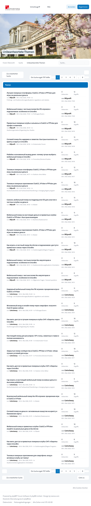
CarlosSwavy (13, 294)
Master (35, 204)
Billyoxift (12, 97)
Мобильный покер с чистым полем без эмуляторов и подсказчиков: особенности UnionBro (28, 276)
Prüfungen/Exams (38, 114)
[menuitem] (34, 7)
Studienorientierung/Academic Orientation (46, 265)
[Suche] (82, 63)
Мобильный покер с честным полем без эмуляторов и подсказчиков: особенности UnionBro (29, 261)
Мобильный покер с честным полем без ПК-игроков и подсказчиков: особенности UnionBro (28, 110)
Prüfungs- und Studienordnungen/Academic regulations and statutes (28, 100)
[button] (87, 77)
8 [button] (82, 77)
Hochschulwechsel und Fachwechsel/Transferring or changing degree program (31, 190)
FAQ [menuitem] (47, 7)
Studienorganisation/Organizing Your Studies (20, 130)
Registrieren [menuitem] (83, 7)
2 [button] (61, 77)
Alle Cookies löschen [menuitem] (79, 487)
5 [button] (74, 77)
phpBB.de (27, 498)
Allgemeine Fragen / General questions (45, 280)
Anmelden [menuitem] (71, 7)
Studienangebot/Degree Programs (43, 250)
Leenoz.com (55, 496)
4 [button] (70, 77)
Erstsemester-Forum (39, 144)
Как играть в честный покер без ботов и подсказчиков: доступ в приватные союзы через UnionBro (32, 246)
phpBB (14, 496)
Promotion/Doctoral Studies (42, 159)
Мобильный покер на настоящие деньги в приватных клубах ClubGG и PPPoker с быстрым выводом (31, 216)
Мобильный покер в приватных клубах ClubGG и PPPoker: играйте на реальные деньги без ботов (30, 427)
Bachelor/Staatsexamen (40, 219)
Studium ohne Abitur (39, 174)
